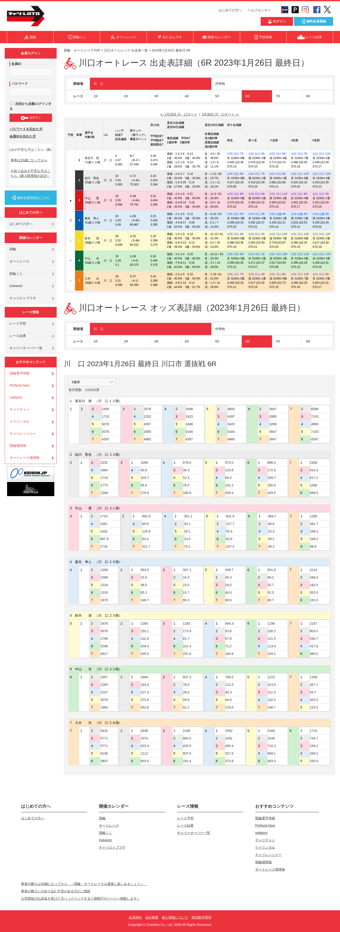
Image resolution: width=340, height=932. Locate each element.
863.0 (187, 738)
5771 (104, 738)
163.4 (144, 685)
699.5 (314, 493)
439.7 (229, 570)
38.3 (271, 546)
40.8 (143, 470)
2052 (229, 731)
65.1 (143, 592)
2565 (147, 432)
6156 (104, 753)
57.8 (228, 638)
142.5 (272, 700)
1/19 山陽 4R (299, 214)
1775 (104, 485)
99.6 (228, 600)
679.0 (187, 462)
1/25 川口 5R (235, 214)
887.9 (104, 539)
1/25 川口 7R (235, 153)
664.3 (229, 623)
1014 (313, 570)
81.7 (186, 638)
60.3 (186, 600)
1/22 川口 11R (300, 254)
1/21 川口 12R (322, 234)
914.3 (314, 470)
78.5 (186, 485)
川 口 (98, 84)
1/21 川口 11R (322, 153)
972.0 (229, 462)
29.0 (228, 585)
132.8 (144, 638)
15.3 (271, 531)
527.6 (229, 753)
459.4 (229, 493)
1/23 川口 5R (277, 153)
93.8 (228, 631)
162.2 (229, 485)
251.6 (187, 654)
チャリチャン (20, 409)
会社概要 (151, 917)
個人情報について (175, 917)
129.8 (229, 707)
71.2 (228, 646)
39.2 (271, 539)
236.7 (272, 707)
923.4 (144, 746)
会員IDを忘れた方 (22, 136)
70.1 (187, 546)
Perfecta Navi (20, 385)
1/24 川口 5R (256, 153)
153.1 (144, 631)
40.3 (228, 692)
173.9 (187, 631)
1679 (104, 600)
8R (308, 96)
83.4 (145, 539)
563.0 (144, 570)
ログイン (31, 118)
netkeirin (16, 397)
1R (96, 96)
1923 (189, 416)
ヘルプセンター (259, 10)
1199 (271, 623)
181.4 (187, 761)
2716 (103, 546)
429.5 (272, 493)
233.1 (272, 654)
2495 (105, 409)
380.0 (314, 654)
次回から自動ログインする (30, 106)
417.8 (314, 646)
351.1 (188, 516)
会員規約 (135, 917)
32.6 (143, 577)
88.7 (271, 600)
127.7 (230, 524)
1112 (144, 753)
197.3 (230, 546)
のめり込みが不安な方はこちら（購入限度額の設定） (30, 173)
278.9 (144, 493)
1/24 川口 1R (256, 254)
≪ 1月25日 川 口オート (178, 114)
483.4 (272, 761)
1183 (186, 623)
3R (156, 96)
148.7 (144, 600)
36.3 (186, 470)
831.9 (230, 516)
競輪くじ (16, 273)
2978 (147, 409)
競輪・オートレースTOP (82, 50)
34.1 (187, 524)
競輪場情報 (18, 445)
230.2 (272, 631)
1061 (103, 524)
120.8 (229, 470)
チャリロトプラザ (22, 298)
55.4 (229, 531)
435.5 (144, 654)
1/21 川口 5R (321, 194)
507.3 (187, 677)
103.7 (144, 478)
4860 (147, 439)
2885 (272, 416)
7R (278, 96)
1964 (104, 470)
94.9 (228, 700)
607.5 (187, 753)
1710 (105, 416)
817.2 (314, 478)
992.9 (146, 516)
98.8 (313, 546)
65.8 (145, 524)
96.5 (228, 478)
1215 (271, 677)
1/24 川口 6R (256, 194)
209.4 (144, 646)
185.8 (187, 493)
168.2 (314, 531)
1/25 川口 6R (235, 174)
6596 (315, 409)
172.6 (272, 470)
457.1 (314, 685)
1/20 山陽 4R (277, 214)
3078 (105, 424)
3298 (272, 424)
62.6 (229, 539)
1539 (271, 738)
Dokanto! (16, 286)
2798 (104, 638)
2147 (313, 623)
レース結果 (17, 336)
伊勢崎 (220, 84)
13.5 (187, 539)
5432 (104, 731)
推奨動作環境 (201, 917)
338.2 (314, 753)
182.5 (314, 585)
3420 (231, 424)
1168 (313, 677)
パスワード (19, 84)
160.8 (229, 654)
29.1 (187, 531)
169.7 (272, 478)
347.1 (187, 570)
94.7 (313, 692)
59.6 (186, 700)
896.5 (272, 462)
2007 (104, 677)
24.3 (186, 577)
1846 (189, 424)
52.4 (186, 478)
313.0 (272, 685)
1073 (144, 738)
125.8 (146, 531)
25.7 (271, 585)
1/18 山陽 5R (321, 214)
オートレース (19, 261)
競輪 (12, 249)
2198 (186, 731)
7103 (315, 416)
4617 (104, 654)
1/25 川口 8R (235, 194)
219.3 (314, 707)
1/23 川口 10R (278, 234)
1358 (104, 570)
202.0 (314, 592)
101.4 (187, 646)
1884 (144, 677)
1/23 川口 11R (278, 194)
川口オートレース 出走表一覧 (126, 50)
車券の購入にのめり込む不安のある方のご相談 (55, 891)
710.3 (272, 746)
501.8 (272, 570)
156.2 (314, 746)
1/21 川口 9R (321, 274)
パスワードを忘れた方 (25, 129)
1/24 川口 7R (256, 174)
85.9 (143, 485)
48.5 (143, 585)
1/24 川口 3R (256, 214)
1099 (144, 462)
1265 (313, 516)
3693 (231, 409)
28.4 (186, 692)
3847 (272, 409)
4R (187, 96)
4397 (105, 439)
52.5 (271, 592)
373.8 (144, 700)
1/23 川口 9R (277, 174)
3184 (189, 432)
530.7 (314, 638)
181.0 (314, 600)
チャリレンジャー (23, 433)
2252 (147, 416)
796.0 (229, 677)
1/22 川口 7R (299, 153)
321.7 (146, 546)
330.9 (314, 761)
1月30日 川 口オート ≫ (220, 114)
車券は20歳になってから (29, 160)
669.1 (272, 753)
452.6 (144, 707)
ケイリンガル (20, 421)
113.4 (272, 646)
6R (247, 96)
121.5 (272, 638)
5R (217, 96)
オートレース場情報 (24, 458)
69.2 (271, 577)
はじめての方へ (230, 10)
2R (126, 96)
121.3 (272, 692)
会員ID (16, 64)
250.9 (272, 485)
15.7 (186, 592)
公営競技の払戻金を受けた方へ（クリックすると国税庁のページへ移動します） (80, 898)
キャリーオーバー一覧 (25, 348)
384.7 (272, 516)
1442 (103, 531)
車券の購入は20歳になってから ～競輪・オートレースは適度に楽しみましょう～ (84, 884)
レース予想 (17, 323)
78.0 (186, 685)
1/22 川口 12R (300, 174)
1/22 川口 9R (299, 194)
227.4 (144, 692)
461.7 (314, 524)
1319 (104, 585)
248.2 (314, 539)
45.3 (228, 577)
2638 (144, 731)
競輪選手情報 (20, 373)
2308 (104, 493)
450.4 (229, 746)
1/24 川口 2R (256, 234)
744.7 (314, 738)
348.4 (314, 577)
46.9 (271, 524)
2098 (189, 409)
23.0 (186, 585)
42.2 (186, 707)
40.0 (228, 592)
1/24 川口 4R (256, 274)
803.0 (314, 631)
